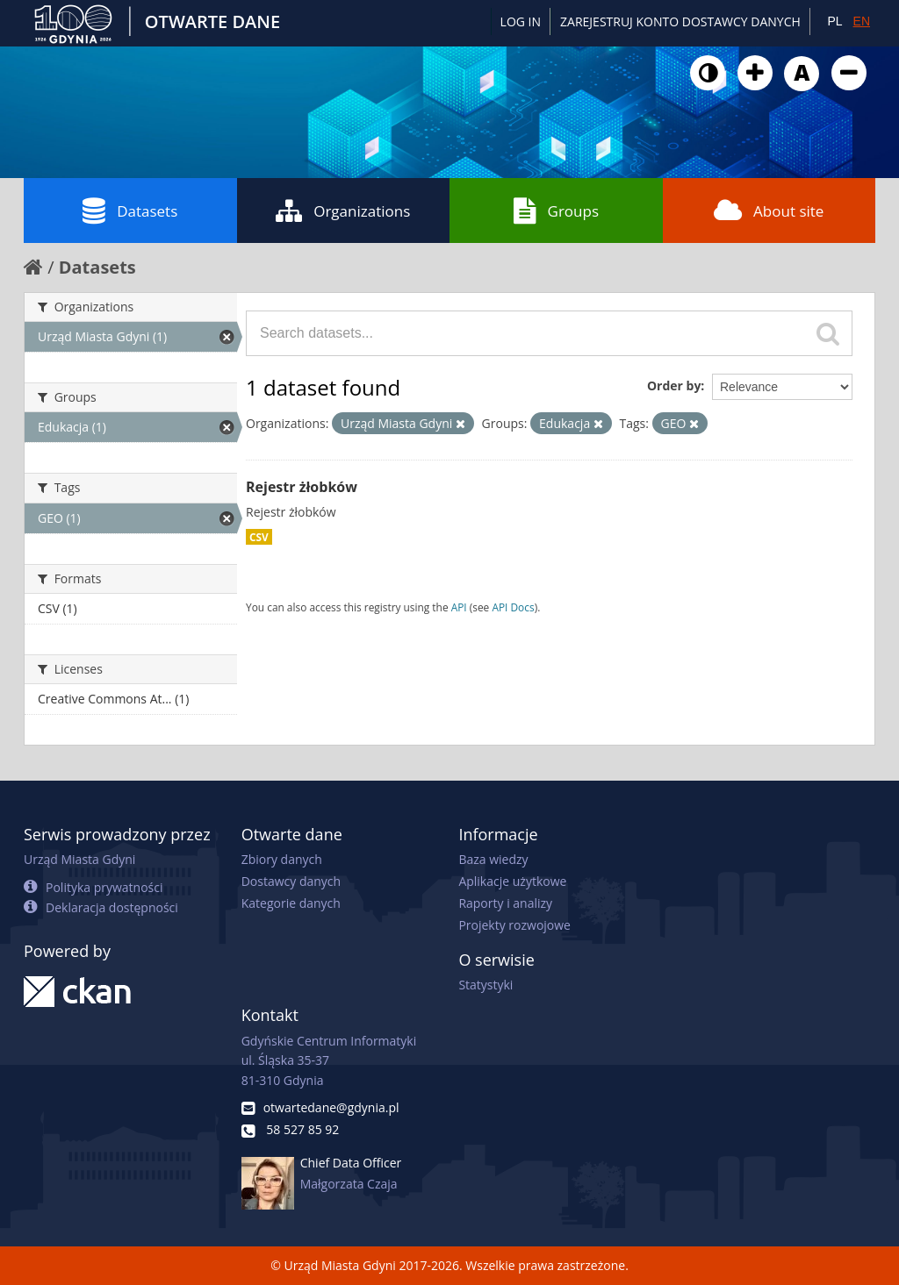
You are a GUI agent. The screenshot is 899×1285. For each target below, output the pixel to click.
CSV (259, 537)
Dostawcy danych (291, 881)
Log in (520, 21)
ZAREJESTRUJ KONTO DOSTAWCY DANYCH (680, 21)
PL (834, 21)
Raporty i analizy (505, 903)
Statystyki (485, 984)
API (459, 607)
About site (768, 210)
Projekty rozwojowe (514, 925)
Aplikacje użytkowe (512, 881)
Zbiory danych (281, 859)
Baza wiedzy (493, 859)
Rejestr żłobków (301, 486)
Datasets (130, 210)
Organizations (343, 210)
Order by (674, 385)
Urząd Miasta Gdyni (79, 859)
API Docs (513, 607)
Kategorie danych (291, 903)
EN (861, 21)
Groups (556, 210)
